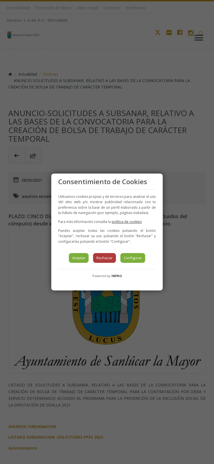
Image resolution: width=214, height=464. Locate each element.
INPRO (116, 276)
